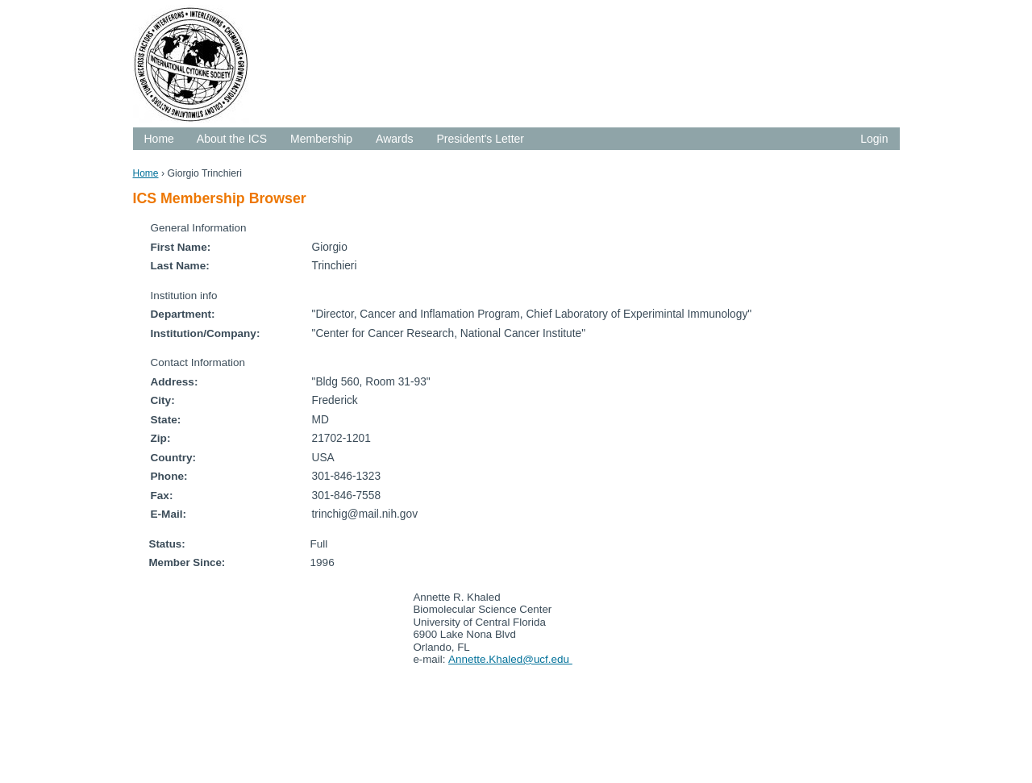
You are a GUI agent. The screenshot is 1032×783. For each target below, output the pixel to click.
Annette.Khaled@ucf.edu (510, 659)
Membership (321, 138)
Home (159, 138)
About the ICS (232, 138)
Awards (394, 138)
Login (874, 138)
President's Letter (481, 138)
